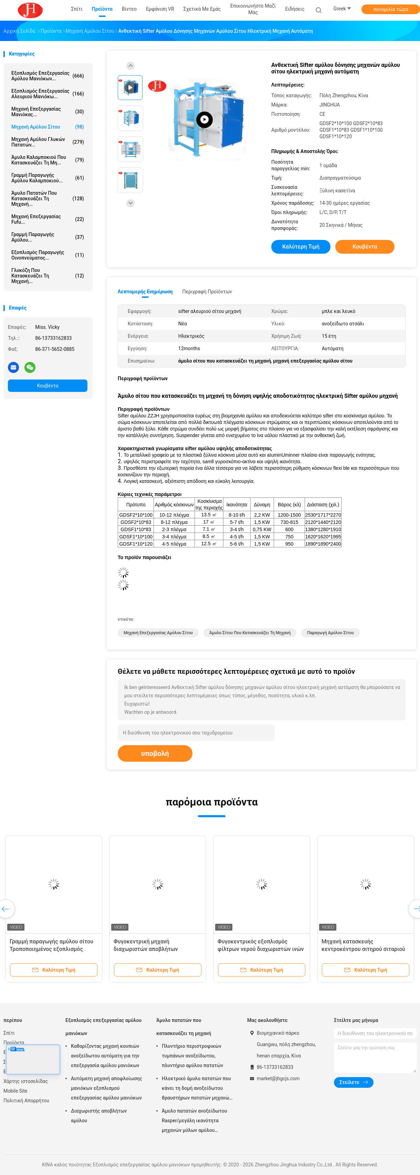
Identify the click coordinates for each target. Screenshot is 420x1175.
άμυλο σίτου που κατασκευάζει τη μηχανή (250, 632)
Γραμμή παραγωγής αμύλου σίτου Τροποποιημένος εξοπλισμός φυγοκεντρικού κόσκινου (51, 949)
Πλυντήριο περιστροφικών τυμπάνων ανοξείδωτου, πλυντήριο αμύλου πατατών (192, 1055)
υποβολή (155, 753)
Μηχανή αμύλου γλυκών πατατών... (47, 142)
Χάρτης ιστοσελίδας (25, 1081)
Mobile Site (15, 1091)
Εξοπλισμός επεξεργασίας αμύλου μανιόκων (103, 1026)
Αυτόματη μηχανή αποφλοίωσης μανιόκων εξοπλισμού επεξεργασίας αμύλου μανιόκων (106, 1088)
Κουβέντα (48, 385)
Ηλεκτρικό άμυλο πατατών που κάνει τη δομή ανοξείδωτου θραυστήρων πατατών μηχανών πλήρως (197, 1089)
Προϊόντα (13, 1042)
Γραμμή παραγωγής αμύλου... (47, 237)
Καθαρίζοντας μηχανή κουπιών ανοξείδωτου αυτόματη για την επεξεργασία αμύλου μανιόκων (105, 1055)
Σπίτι (9, 1033)
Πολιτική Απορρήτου (26, 1100)
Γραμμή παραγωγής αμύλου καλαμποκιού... (47, 177)
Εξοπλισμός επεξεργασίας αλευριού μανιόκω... (47, 93)
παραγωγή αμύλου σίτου (330, 632)
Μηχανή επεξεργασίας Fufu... (47, 219)
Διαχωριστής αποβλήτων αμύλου (99, 1115)
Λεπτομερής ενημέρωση (145, 291)
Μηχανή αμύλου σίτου (47, 126)
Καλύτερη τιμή (300, 246)
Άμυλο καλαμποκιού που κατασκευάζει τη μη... (47, 159)
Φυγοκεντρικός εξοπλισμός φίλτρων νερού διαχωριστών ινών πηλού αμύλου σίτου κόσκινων (261, 949)
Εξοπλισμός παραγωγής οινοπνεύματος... (47, 255)
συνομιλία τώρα (390, 9)
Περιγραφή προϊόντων (207, 291)
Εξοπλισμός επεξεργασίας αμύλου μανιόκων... (47, 75)
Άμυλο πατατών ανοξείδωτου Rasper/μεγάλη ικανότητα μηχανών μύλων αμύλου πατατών (194, 1121)
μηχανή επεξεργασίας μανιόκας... (47, 111)
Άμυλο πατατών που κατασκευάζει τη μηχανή (183, 1026)
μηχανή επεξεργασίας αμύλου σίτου (158, 632)
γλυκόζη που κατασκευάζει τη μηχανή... (47, 275)
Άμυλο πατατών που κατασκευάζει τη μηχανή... (47, 198)
